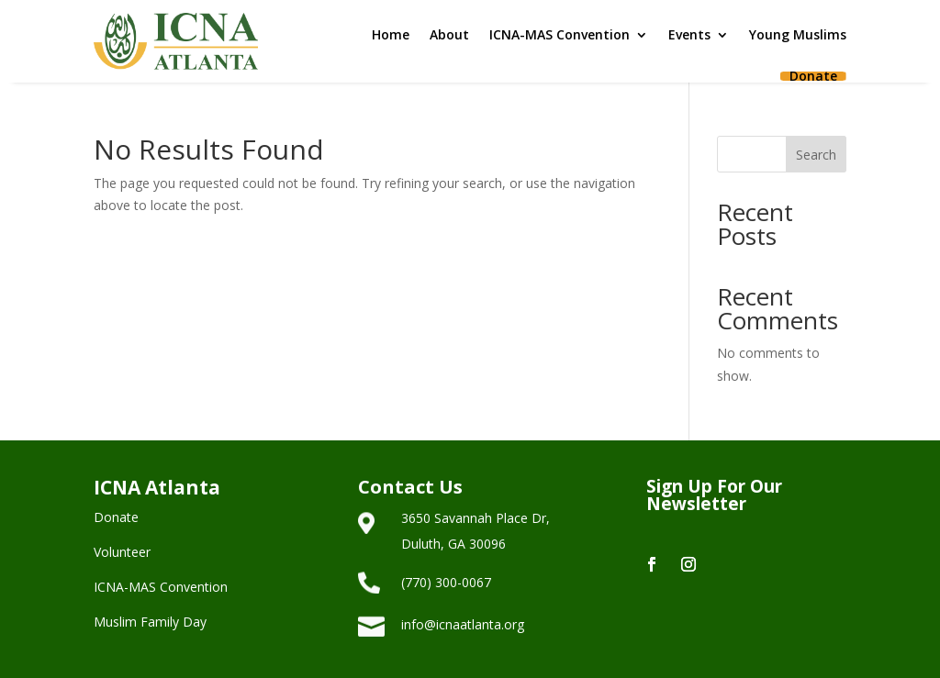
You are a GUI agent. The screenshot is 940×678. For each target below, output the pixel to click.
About (449, 34)
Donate (813, 76)
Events (689, 34)
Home (390, 34)
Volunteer (122, 552)
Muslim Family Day (150, 621)
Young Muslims (797, 34)
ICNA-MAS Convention (559, 34)
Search (816, 154)
